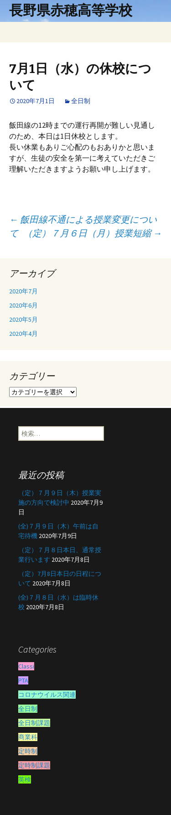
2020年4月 (23, 333)
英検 (24, 779)
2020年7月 (23, 291)
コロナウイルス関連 (47, 694)
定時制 (27, 751)
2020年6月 (23, 305)
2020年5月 (23, 319)
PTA (23, 680)
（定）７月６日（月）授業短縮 (92, 233)
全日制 (80, 101)
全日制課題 (34, 723)
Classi (26, 666)
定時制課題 (34, 765)
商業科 (27, 737)
